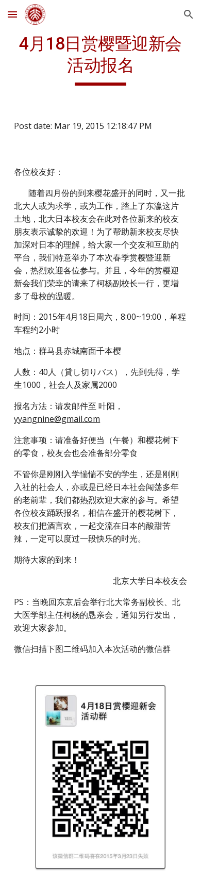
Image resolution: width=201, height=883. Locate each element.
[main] (100, 59)
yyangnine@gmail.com (57, 418)
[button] (12, 14)
